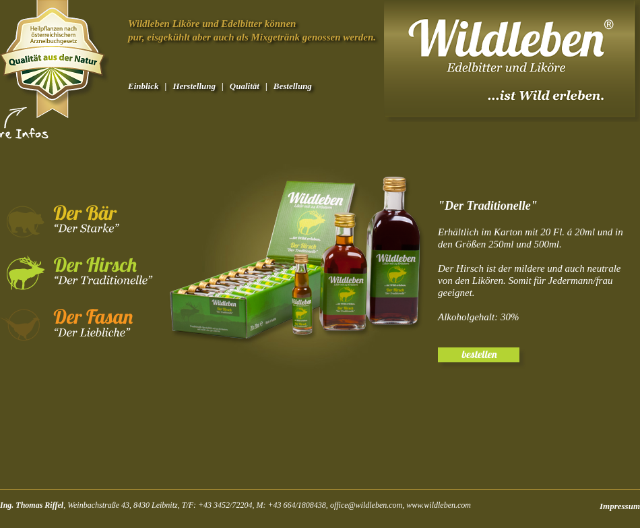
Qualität (244, 86)
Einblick (143, 86)
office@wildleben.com (366, 505)
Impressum (620, 506)
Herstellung (194, 86)
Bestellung (293, 86)
